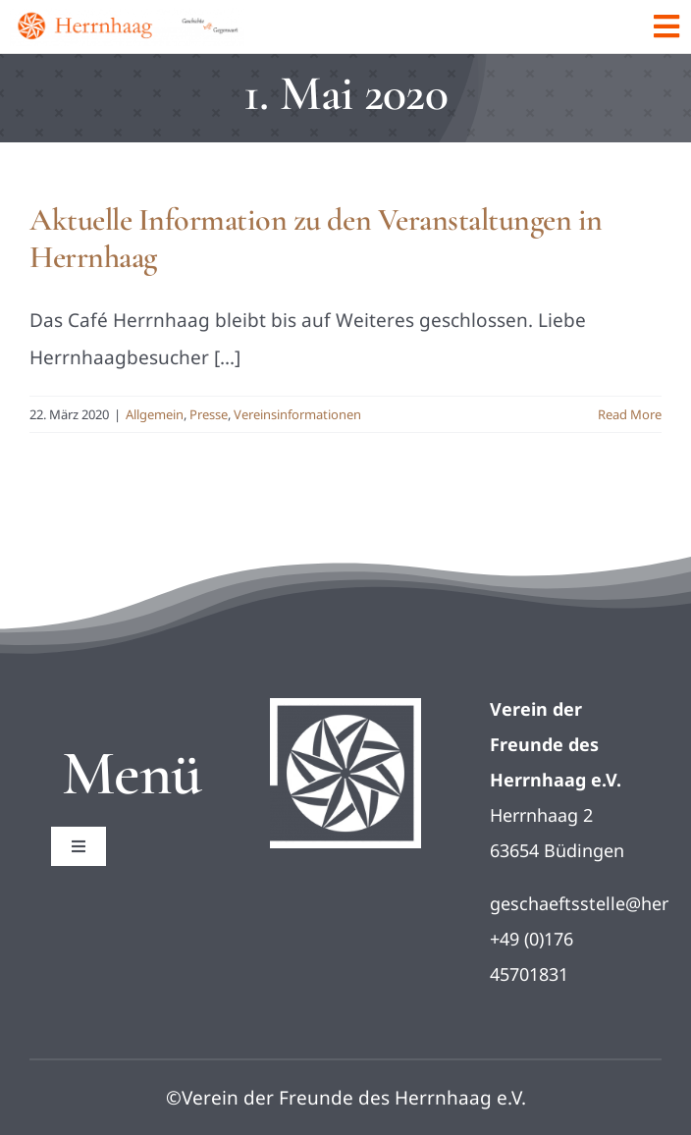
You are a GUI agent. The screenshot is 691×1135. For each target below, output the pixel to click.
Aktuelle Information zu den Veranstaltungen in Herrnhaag (316, 238)
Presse (208, 414)
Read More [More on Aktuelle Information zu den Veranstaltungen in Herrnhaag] (630, 414)
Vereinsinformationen (297, 414)
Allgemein (155, 414)
